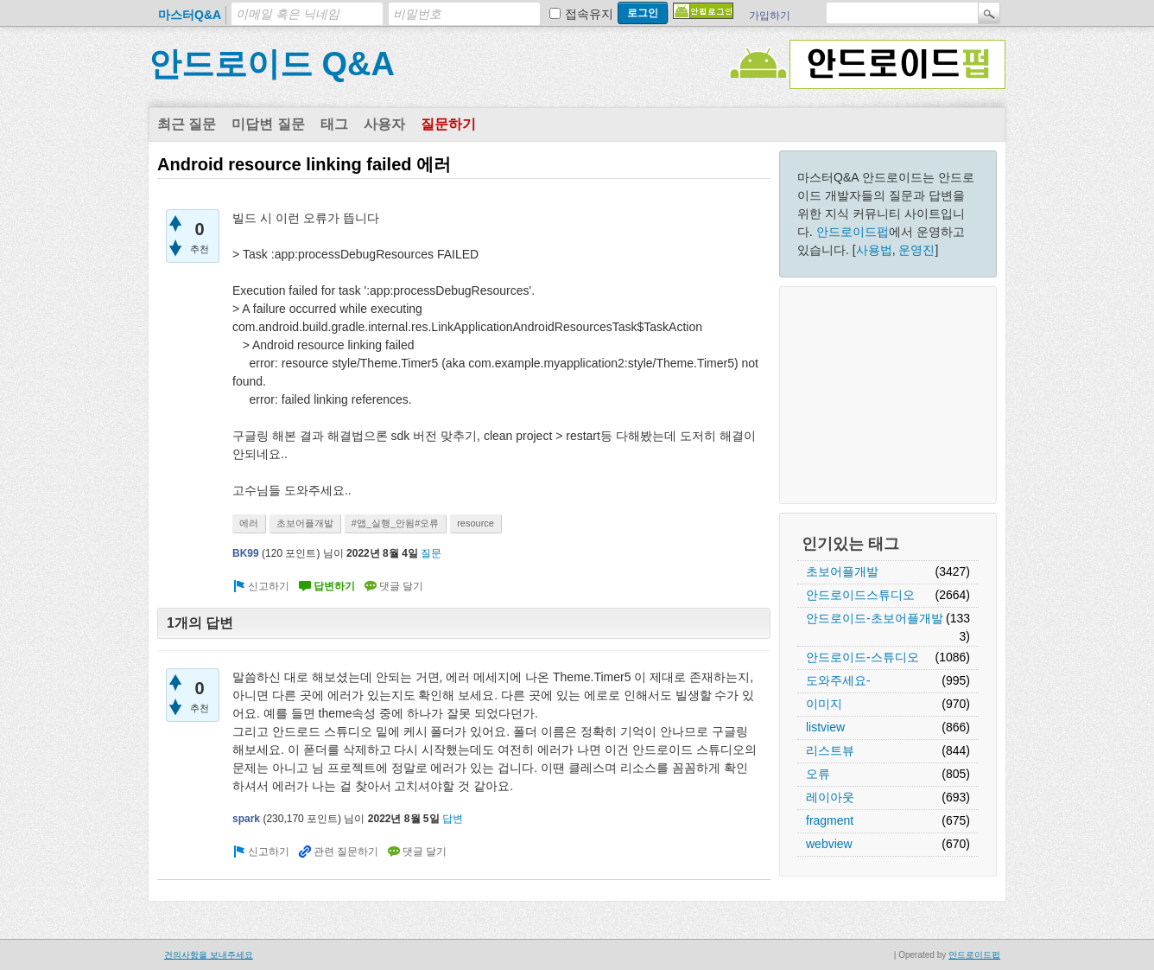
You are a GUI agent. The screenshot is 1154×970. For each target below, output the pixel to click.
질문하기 (448, 124)
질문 (431, 553)
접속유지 (589, 14)
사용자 (384, 124)
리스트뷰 (830, 750)
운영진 (916, 250)
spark (246, 819)
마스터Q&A (189, 15)
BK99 (245, 553)
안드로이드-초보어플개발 (874, 618)
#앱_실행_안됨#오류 (395, 523)
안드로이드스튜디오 (860, 595)
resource (475, 523)
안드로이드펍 (852, 232)
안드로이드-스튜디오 (862, 657)
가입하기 (769, 16)
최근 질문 (186, 124)
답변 (452, 819)
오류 (818, 774)
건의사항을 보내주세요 (208, 955)
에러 (248, 523)
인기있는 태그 (850, 543)
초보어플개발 (842, 571)
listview (825, 727)
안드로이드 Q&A (272, 64)
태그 (334, 124)
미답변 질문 (267, 124)
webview (829, 844)
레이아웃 (830, 797)
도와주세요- (838, 680)
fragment (829, 820)
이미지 (824, 704)
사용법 (874, 250)
